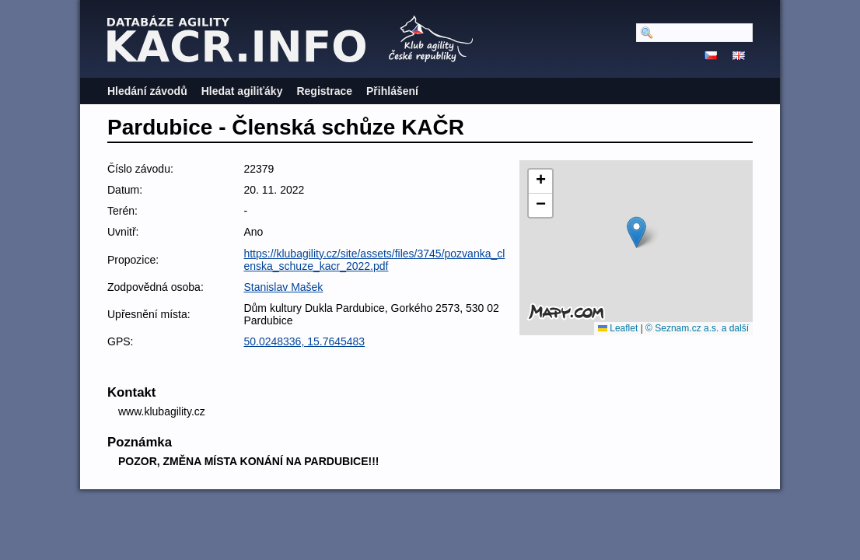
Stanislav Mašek (283, 287)
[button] (636, 232)
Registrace (324, 91)
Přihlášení (392, 91)
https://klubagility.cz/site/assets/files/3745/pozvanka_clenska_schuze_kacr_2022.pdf (374, 259)
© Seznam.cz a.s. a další (697, 328)
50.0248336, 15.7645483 (304, 341)
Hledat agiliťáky (242, 91)
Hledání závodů (147, 91)
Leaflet (618, 328)
